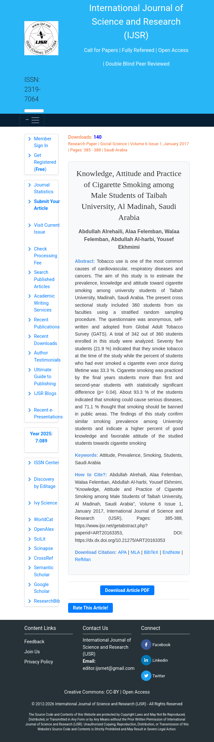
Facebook (156, 644)
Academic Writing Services (44, 303)
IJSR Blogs (45, 393)
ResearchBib (47, 601)
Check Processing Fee (45, 256)
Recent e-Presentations (48, 413)
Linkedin (154, 660)
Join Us (32, 652)
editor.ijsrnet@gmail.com (109, 668)
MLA (135, 552)
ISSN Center (46, 463)
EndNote (171, 552)
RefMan (83, 559)
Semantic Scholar (44, 571)
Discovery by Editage (44, 483)
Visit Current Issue (47, 229)
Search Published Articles (44, 279)
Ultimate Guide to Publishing (45, 377)
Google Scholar (42, 588)
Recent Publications (47, 323)
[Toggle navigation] (31, 120)
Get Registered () (45, 162)
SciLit (40, 539)
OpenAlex (44, 529)
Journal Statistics (44, 188)
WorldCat (43, 519)
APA (122, 552)
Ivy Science (45, 503)
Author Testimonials (47, 356)
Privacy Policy (38, 662)
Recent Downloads (45, 340)
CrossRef (43, 558)
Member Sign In (42, 142)
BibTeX (151, 552)
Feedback (34, 642)
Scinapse (43, 548)
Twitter (153, 676)
